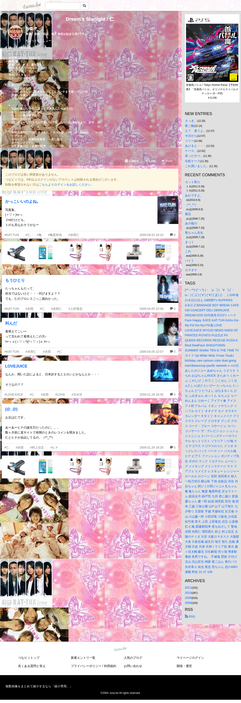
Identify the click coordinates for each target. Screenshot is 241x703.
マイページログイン (190, 657)
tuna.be (120, 649)
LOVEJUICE (16, 366)
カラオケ (191, 270)
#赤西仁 (73, 235)
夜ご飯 (189, 125)
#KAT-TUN (12, 235)
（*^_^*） (191, 205)
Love (150, 161)
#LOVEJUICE (14, 394)
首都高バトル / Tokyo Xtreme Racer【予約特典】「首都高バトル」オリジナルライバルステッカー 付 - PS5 (212, 89)
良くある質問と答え (32, 666)
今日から (191, 135)
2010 (188, 593)
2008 (188, 603)
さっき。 (191, 120)
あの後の (191, 223)
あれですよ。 (194, 195)
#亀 (39, 235)
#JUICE (77, 394)
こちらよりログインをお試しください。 (66, 184)
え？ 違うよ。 (195, 130)
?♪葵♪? (31, 28)
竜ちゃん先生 (194, 232)
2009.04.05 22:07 (151, 351)
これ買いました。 (197, 166)
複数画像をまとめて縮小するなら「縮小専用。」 (39, 686)
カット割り (192, 182)
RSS (190, 616)
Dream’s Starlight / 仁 (90, 19)
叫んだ (11, 323)
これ (188, 251)
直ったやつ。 (194, 156)
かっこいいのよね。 (23, 201)
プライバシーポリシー (86, 666)
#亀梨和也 (55, 235)
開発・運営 (184, 666)
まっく (189, 242)
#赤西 (29, 308)
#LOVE (60, 394)
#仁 (28, 235)
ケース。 (191, 150)
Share (167, 161)
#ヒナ (54, 447)
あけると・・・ (195, 145)
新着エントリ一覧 (83, 657)
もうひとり (15, 280)
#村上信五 (37, 447)
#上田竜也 (75, 308)
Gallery (131, 161)
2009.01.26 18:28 (151, 447)
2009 (188, 598)
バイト (189, 260)
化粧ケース (192, 161)
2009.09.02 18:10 (151, 235)
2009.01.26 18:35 (151, 394)
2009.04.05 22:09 (151, 308)
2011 (188, 587)
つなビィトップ (28, 657)
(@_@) (11, 409)
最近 (188, 214)
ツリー (189, 140)
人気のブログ (133, 657)
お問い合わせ (133, 666)
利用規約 (110, 666)
